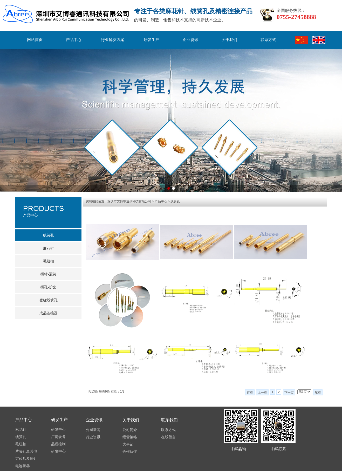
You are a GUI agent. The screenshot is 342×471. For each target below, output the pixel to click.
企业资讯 (190, 40)
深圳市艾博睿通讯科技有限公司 (129, 201)
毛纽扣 (48, 261)
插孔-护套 (48, 287)
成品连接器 (48, 313)
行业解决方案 (112, 40)
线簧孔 (175, 201)
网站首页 (35, 40)
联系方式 (268, 40)
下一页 (289, 392)
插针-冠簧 (48, 274)
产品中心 (73, 40)
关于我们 (229, 40)
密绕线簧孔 (48, 300)
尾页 (318, 392)
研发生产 (151, 40)
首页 (250, 392)
